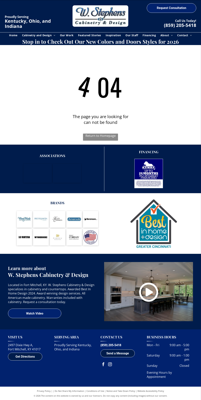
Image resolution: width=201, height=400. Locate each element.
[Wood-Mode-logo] (24, 219)
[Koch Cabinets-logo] (57, 219)
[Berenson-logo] (90, 219)
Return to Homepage (100, 136)
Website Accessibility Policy (150, 391)
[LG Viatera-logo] (24, 237)
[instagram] (110, 364)
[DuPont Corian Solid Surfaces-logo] (74, 237)
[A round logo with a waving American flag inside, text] (90, 237)
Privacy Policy (44, 391)
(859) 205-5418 (180, 25)
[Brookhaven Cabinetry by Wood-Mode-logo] (41, 219)
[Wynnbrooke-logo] (41, 237)
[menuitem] (13, 35)
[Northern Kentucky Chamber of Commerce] (37, 173)
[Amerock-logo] (74, 219)
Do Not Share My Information (69, 391)
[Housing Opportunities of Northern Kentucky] (67, 173)
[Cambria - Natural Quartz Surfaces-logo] (57, 237)
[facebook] (103, 364)
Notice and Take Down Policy (120, 391)
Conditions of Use (95, 391)
